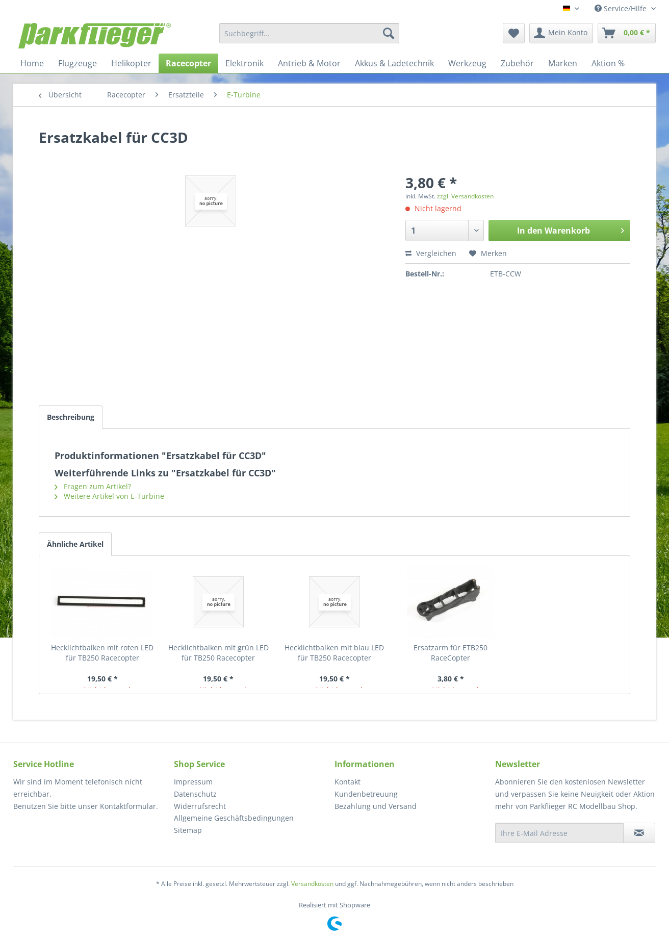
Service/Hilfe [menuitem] (622, 8)
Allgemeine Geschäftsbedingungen (234, 818)
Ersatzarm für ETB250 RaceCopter (450, 653)
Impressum (193, 781)
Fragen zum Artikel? (93, 486)
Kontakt (347, 781)
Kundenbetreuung (366, 794)
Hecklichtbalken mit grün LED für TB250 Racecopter (218, 653)
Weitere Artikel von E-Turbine (109, 496)
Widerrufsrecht (200, 806)
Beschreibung (70, 417)
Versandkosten (312, 883)
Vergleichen (430, 253)
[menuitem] (309, 33)
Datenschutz (195, 794)
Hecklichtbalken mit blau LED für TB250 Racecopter (334, 653)
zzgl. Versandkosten (465, 196)
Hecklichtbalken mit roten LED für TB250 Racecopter (102, 653)
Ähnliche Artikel (75, 544)
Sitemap (188, 830)
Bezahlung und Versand (375, 806)
